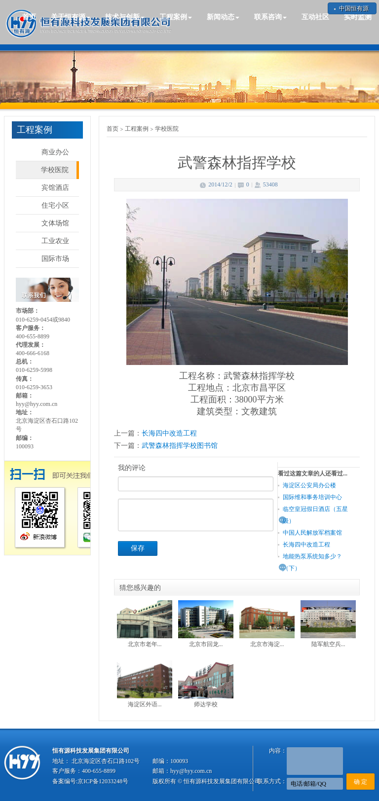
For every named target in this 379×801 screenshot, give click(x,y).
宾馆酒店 (55, 187)
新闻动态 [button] (223, 17)
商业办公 (55, 152)
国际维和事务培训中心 (312, 497)
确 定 (360, 781)
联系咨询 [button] (270, 17)
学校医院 (55, 170)
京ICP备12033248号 (102, 781)
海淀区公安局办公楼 (309, 485)
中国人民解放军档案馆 (312, 532)
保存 (138, 548)
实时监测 (358, 17)
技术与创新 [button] (125, 17)
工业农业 (55, 241)
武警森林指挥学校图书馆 (180, 445)
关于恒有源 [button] (70, 17)
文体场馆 (55, 223)
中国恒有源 (354, 8)
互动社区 (315, 17)
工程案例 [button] (175, 17)
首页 (29, 17)
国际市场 (55, 258)
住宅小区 (55, 205)
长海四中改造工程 (169, 433)
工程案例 (137, 128)
